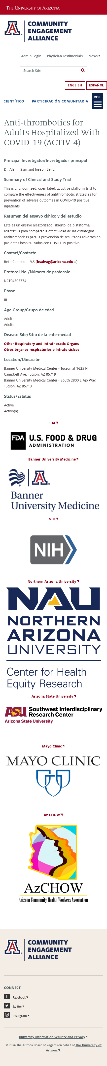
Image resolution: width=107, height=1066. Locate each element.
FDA (51, 423)
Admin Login (31, 56)
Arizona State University (52, 696)
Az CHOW (52, 815)
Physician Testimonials (65, 56)
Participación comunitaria (60, 101)
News (93, 56)
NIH (52, 519)
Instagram (15, 1015)
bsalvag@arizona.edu (56, 262)
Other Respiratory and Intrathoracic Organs (41, 344)
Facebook (15, 996)
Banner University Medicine (52, 459)
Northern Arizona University (52, 581)
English (75, 85)
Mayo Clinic (52, 746)
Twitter (13, 1005)
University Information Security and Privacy (52, 1037)
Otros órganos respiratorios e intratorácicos (41, 350)
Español (96, 85)
